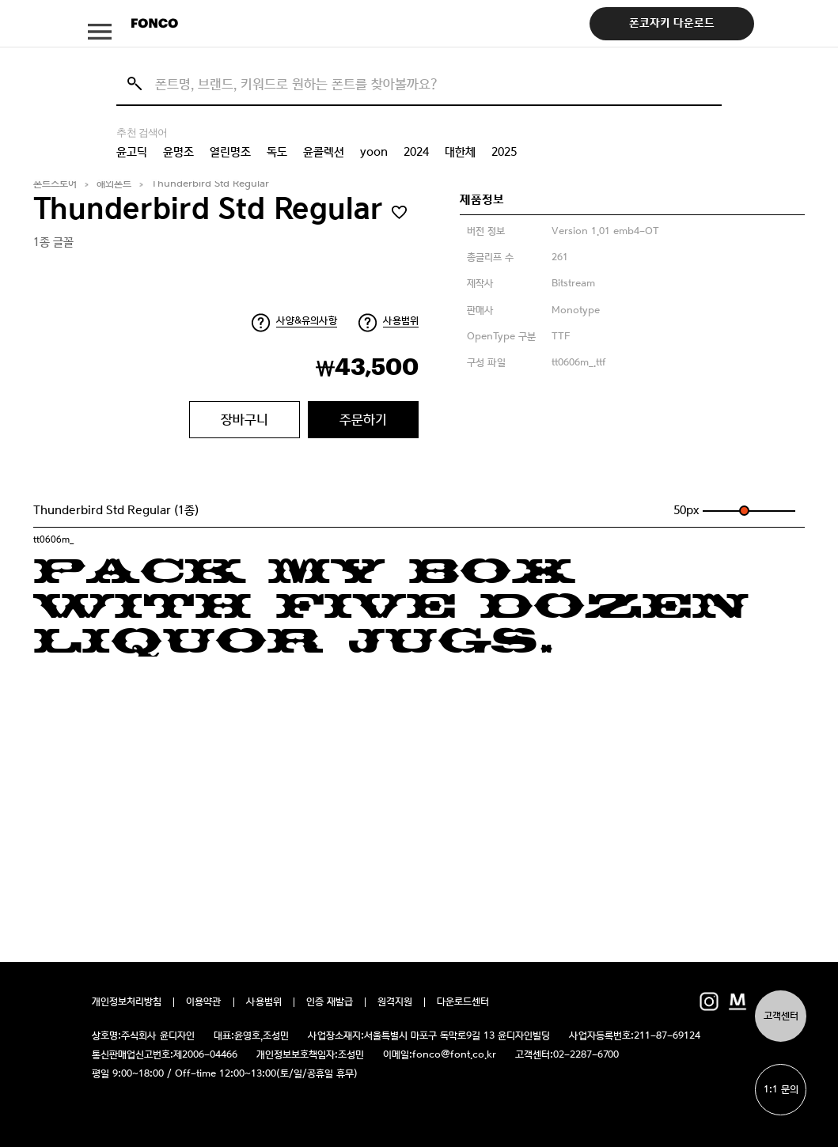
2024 (416, 151)
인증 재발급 (329, 1002)
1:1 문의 (781, 1090)
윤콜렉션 (323, 151)
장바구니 (244, 419)
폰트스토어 (55, 184)
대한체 (460, 151)
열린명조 (230, 151)
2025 (504, 151)
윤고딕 (131, 151)
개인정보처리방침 (126, 1002)
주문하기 (363, 419)
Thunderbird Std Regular (210, 184)
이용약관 (204, 1002)
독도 (277, 151)
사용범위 (401, 321)
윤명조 (178, 151)
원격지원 (394, 1002)
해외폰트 (114, 184)
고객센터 (781, 1016)
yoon (374, 151)
